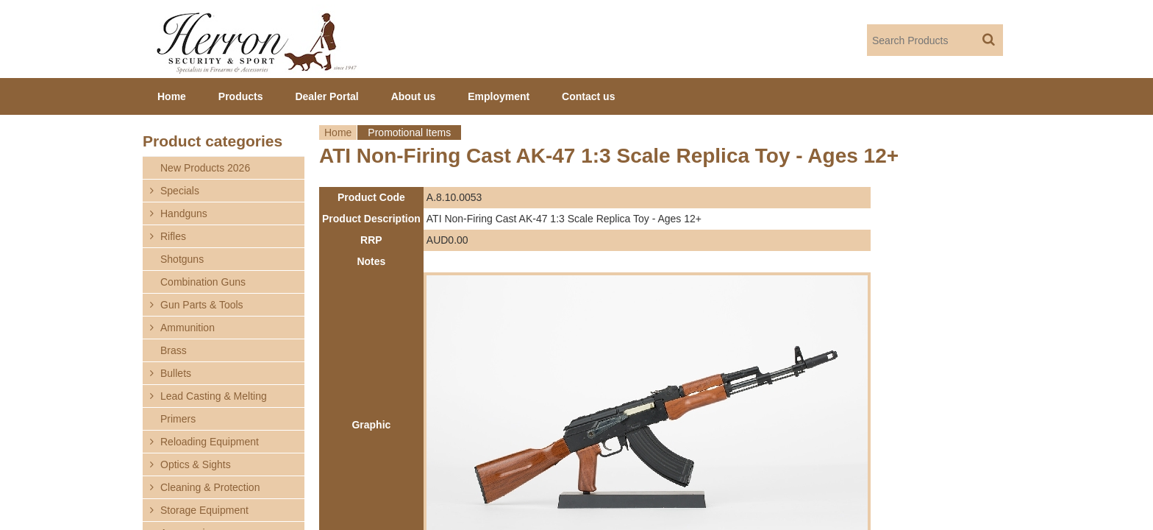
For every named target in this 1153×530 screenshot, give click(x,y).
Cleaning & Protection (210, 487)
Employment (498, 96)
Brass (173, 350)
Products (240, 96)
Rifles (173, 236)
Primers (178, 419)
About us (413, 96)
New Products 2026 (205, 168)
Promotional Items (409, 132)
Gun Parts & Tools (201, 305)
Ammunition (187, 327)
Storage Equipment (204, 510)
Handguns (183, 213)
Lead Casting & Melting (213, 396)
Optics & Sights (195, 464)
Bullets (175, 373)
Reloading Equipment (209, 442)
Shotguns (182, 259)
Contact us (588, 96)
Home (337, 132)
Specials (179, 191)
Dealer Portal (326, 96)
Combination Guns (203, 282)
